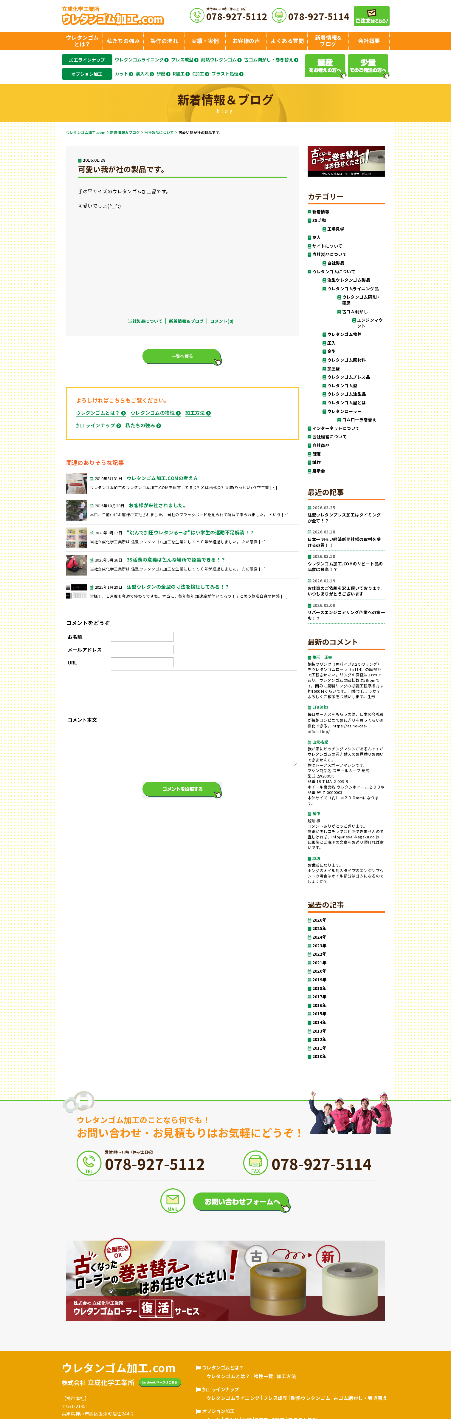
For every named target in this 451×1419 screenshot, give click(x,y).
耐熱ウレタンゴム (219, 60)
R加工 (179, 74)
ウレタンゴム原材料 (346, 360)
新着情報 (321, 212)
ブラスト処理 (225, 74)
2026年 (319, 920)
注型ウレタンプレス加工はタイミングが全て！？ (346, 514)
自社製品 (336, 263)
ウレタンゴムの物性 (153, 412)
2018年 (319, 988)
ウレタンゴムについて (334, 271)
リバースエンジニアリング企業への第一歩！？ (346, 611)
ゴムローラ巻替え (359, 419)
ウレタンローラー (344, 411)
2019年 (319, 979)
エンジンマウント (370, 323)
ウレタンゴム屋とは (346, 402)
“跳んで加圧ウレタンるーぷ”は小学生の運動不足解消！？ (191, 532)
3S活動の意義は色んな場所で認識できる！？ (176, 559)
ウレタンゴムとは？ (98, 412)
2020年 (319, 971)
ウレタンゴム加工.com (86, 132)
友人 (316, 237)
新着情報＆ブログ (125, 132)
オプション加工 (87, 74)
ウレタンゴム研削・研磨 (361, 300)
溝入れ (142, 74)
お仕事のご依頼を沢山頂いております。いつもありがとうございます (346, 587)
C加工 (198, 74)
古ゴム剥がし (355, 311)
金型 (331, 351)
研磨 (160, 74)
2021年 (319, 962)
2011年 (319, 1048)
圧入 (331, 343)
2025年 (319, 928)
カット (121, 74)
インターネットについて (336, 428)
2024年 (319, 937)
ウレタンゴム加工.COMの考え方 (162, 478)
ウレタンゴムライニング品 (353, 288)
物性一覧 (263, 1376)
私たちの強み (140, 425)
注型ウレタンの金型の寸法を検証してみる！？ (178, 586)
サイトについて (327, 246)
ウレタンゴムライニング (139, 60)
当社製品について (159, 132)
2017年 (319, 997)
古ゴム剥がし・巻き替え (268, 60)
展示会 (318, 471)
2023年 (319, 945)
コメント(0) (221, 321)
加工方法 (195, 412)
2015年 (319, 1014)
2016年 (319, 1005)
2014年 (319, 1022)
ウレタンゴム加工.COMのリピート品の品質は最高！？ (346, 562)
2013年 (319, 1031)
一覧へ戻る (182, 356)
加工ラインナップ (87, 60)
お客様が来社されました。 (158, 505)
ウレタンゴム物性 (344, 334)
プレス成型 (182, 60)
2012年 (319, 1039)
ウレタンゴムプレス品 (348, 377)
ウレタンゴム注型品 (346, 394)
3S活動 (319, 220)
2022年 (319, 954)
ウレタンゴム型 (342, 385)
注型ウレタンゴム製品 (349, 280)
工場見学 (336, 229)
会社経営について (329, 436)
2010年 (319, 1056)
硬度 (316, 454)
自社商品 (321, 445)
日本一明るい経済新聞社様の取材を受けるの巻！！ (346, 538)
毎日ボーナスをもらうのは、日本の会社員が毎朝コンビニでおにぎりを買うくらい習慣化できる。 (346, 719)
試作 (316, 462)
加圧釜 (333, 368)
